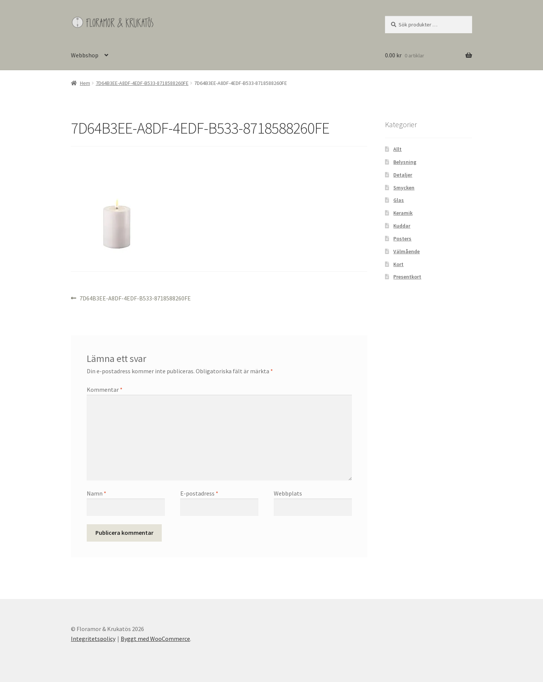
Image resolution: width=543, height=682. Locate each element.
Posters (402, 238)
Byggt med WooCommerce (155, 638)
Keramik (403, 212)
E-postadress (199, 493)
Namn (96, 493)
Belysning (404, 162)
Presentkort (407, 276)
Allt (397, 149)
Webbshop (84, 55)
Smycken (403, 187)
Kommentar (105, 389)
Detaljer (402, 174)
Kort (398, 264)
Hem (85, 83)
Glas (398, 200)
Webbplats (288, 493)
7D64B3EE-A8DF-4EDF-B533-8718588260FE (142, 83)
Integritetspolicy (93, 638)
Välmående (406, 251)
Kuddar (401, 225)
